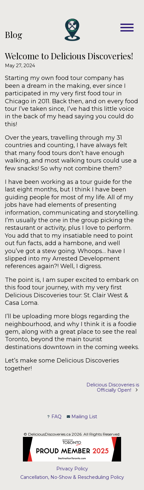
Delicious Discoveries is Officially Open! (112, 387)
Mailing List (82, 417)
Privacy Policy (72, 469)
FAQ (54, 417)
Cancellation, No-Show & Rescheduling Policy (72, 477)
